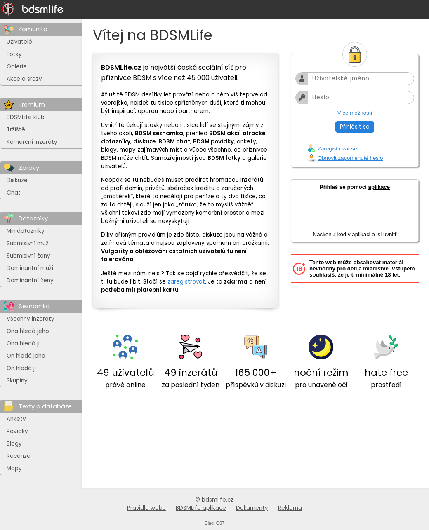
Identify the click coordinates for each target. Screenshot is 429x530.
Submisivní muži (28, 243)
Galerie (17, 66)
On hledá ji (21, 368)
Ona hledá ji (23, 343)
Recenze (19, 456)
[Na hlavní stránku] (33, 9)
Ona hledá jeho (28, 331)
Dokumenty (252, 508)
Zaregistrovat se (337, 148)
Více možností (354, 113)
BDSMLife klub (26, 117)
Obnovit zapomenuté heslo (350, 158)
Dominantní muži (30, 268)
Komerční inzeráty (32, 142)
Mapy (14, 468)
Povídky (17, 431)
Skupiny (17, 381)
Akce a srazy (24, 79)
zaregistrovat (186, 282)
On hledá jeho (26, 356)
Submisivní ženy (28, 256)
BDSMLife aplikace (201, 508)
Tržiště (16, 130)
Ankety (16, 419)
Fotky (14, 54)
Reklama (290, 508)
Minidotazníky (26, 231)
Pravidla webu (146, 508)
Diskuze (17, 180)
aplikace (379, 187)
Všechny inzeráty (30, 319)
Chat (14, 193)
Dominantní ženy (30, 280)
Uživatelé (19, 42)
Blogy (14, 444)
